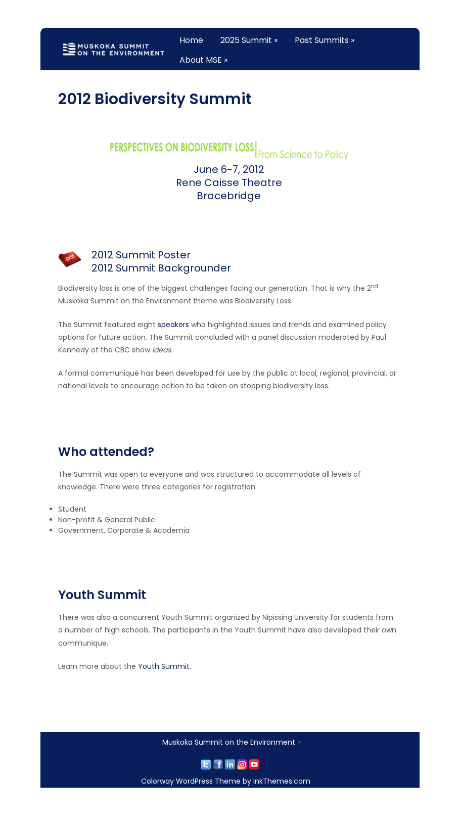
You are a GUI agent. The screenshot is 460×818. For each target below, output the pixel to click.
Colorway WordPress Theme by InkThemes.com (225, 781)
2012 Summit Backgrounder (161, 268)
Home (191, 40)
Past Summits (324, 40)
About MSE (203, 60)
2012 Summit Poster (141, 255)
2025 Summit (249, 40)
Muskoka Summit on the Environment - (231, 742)
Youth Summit (164, 666)
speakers (173, 325)
